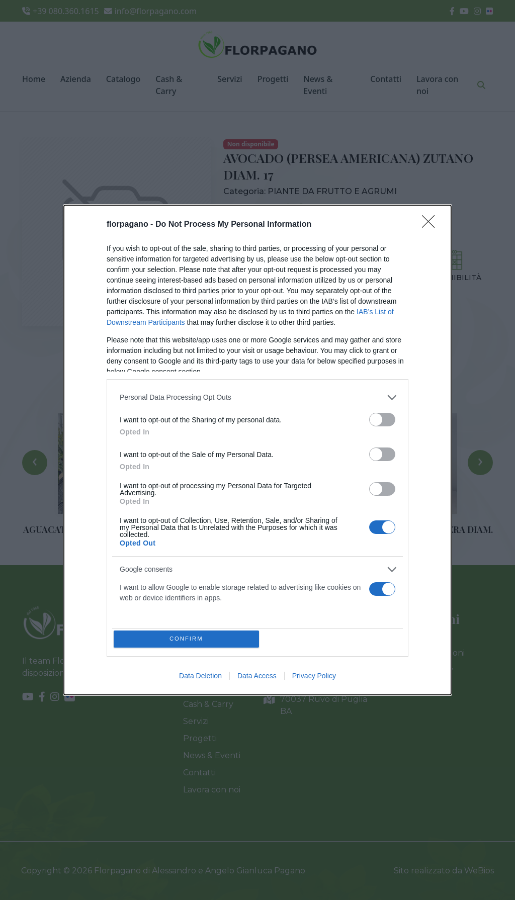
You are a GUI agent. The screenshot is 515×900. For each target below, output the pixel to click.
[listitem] (257, 395)
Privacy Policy (314, 678)
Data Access (257, 678)
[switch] (382, 417)
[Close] (431, 222)
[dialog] (257, 450)
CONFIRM (188, 639)
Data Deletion (200, 678)
